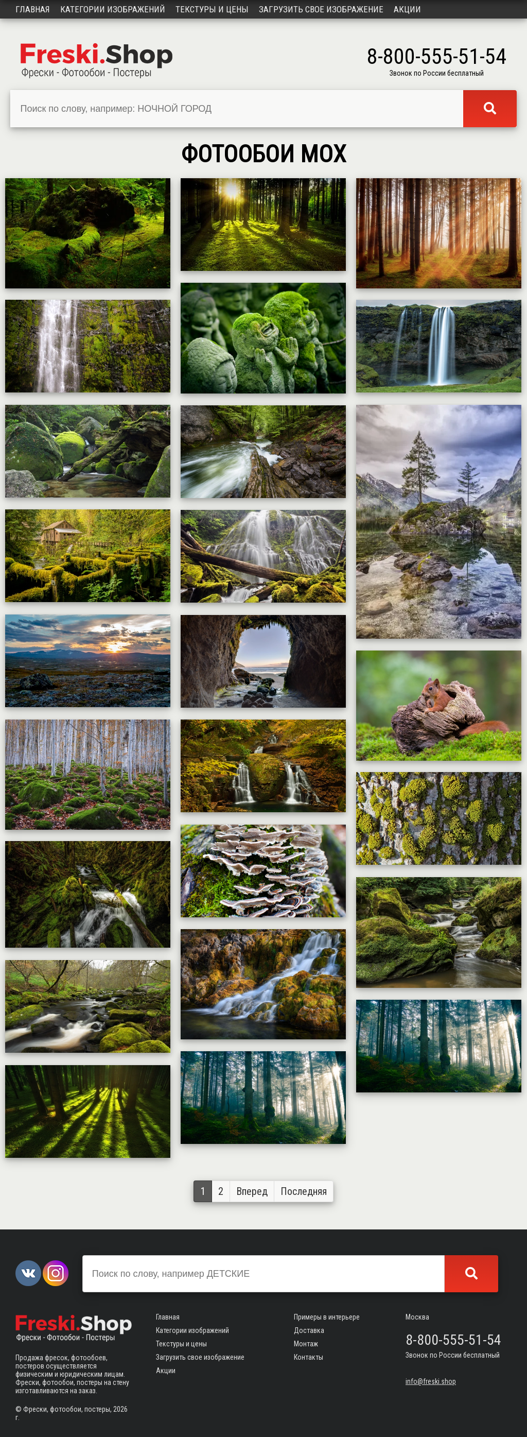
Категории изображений (112, 9)
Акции (407, 9)
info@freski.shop (431, 1381)
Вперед (252, 1191)
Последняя (303, 1191)
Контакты (308, 1357)
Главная (32, 9)
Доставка (309, 1330)
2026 (120, 1409)
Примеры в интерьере (327, 1317)
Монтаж (306, 1344)
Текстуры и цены (212, 9)
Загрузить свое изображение (321, 9)
